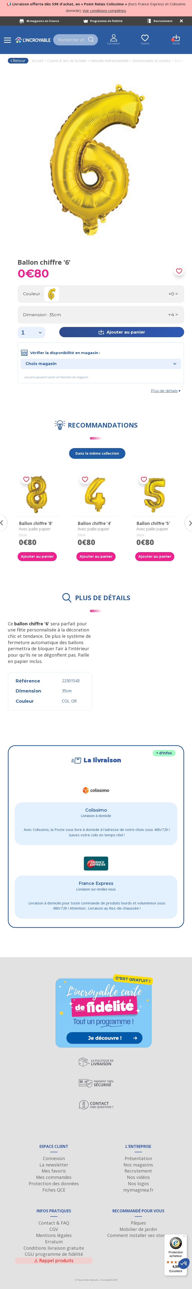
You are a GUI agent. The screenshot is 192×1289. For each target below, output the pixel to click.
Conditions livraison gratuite (54, 1248)
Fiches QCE (53, 1190)
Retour (17, 60)
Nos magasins (138, 1165)
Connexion (54, 1158)
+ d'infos (164, 753)
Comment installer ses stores (138, 1235)
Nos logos (138, 1183)
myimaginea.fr (138, 1190)
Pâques (138, 1223)
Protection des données (54, 1183)
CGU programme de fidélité (54, 1254)
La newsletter (53, 1165)
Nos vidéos (138, 1177)
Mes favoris (54, 1171)
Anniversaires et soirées (151, 60)
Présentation (138, 1158)
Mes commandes (54, 1177)
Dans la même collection (97, 453)
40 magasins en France (42, 21)
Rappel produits (53, 1260)
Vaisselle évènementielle (109, 60)
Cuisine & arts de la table (66, 60)
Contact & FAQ (53, 1223)
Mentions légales (54, 1235)
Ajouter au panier (37, 556)
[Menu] (184, 1237)
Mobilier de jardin (138, 1229)
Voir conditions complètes (104, 10)
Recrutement (163, 21)
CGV (53, 1229)
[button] (184, 1263)
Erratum (54, 1242)
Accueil (37, 60)
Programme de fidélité (106, 21)
